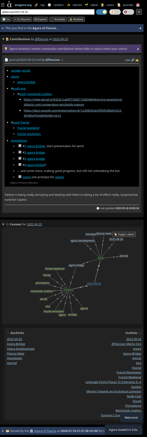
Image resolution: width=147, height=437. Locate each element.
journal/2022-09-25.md (24, 60)
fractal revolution (29, 134)
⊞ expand (40, 19)
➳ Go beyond (22, 19)
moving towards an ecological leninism (113, 391)
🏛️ (31, 431)
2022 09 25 (133, 339)
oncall (26, 70)
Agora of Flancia (45, 431)
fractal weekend (28, 128)
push (16, 88)
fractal (24, 122)
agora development (21, 349)
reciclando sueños (39, 94)
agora (15, 76)
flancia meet (15, 353)
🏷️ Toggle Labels (124, 234)
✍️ (137, 60)
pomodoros (19, 140)
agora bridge (26, 82)
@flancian (42, 39)
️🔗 (133, 60)
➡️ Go (6, 19)
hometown (14, 358)
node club (134, 396)
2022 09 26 (14, 339)
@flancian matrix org (126, 344)
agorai (59, 177)
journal (12, 363)
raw (127, 60)
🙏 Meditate (76, 19)
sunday (16, 70)
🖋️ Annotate (58, 19)
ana (23, 88)
